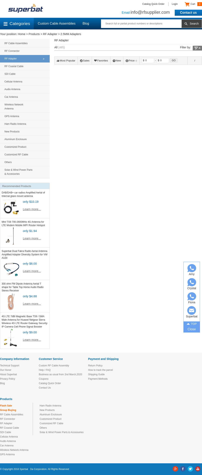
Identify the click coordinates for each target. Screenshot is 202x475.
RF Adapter (50, 34)
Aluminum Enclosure (15, 139)
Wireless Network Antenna (13, 106)
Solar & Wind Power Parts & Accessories (18, 171)
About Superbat (8, 374)
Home (21, 34)
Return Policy (95, 365)
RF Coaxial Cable (13, 66)
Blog (86, 23)
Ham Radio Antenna (15, 124)
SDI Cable (10, 74)
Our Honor (5, 370)
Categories (17, 23)
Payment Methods (98, 378)
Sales (85, 60)
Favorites (101, 60)
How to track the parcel (100, 370)
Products (34, 34)
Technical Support (9, 365)
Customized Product (15, 147)
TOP (192, 323)
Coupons (43, 378)
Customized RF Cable (16, 154)
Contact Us (45, 387)
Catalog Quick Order (153, 4)
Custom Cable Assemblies (57, 23)
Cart (193, 4)
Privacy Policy (7, 378)
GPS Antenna (11, 116)
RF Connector (12, 51)
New (117, 60)
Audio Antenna (12, 89)
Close (192, 329)
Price (131, 60)
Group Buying (8, 410)
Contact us (188, 12)
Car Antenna (11, 97)
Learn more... (32, 209)
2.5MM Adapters (71, 34)
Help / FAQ (45, 370)
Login (175, 4)
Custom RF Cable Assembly (54, 365)
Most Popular (66, 60)
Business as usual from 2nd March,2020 (60, 374)
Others (8, 162)
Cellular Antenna (13, 81)
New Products (12, 131)
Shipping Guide (96, 374)
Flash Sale (6, 405)
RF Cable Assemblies (16, 43)
